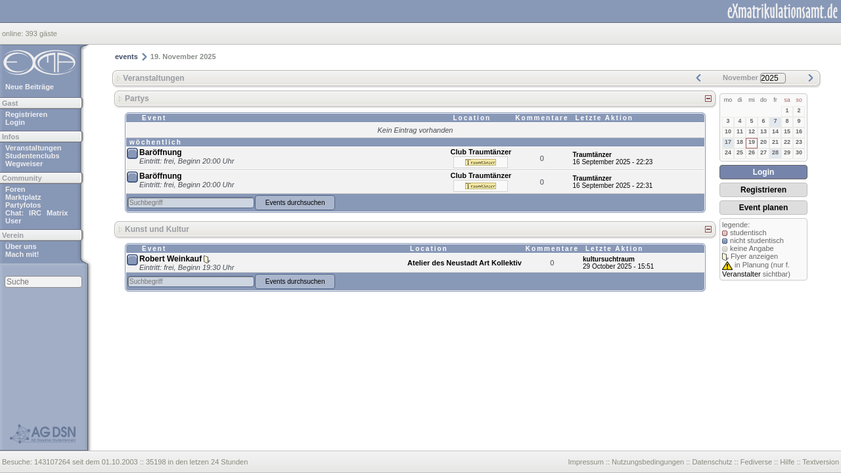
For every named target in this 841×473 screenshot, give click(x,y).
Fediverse (756, 462)
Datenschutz (712, 462)
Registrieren (26, 114)
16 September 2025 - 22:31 (613, 185)
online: (13, 33)
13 (763, 131)
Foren (15, 189)
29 (787, 152)
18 (740, 142)
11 (740, 131)
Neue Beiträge (29, 87)
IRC (35, 213)
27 (763, 152)
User (13, 221)
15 (787, 131)
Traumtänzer (592, 154)
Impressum (585, 462)
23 (799, 142)
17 (728, 142)
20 (763, 142)
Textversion (820, 462)
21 (775, 142)
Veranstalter (741, 274)
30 (799, 152)
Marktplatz (23, 197)
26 (751, 152)
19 (751, 142)
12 (751, 131)
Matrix (57, 213)
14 (775, 131)
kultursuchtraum (609, 259)
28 (775, 152)
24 (728, 152)
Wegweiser (24, 164)
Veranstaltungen (33, 148)
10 (728, 131)
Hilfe (787, 462)
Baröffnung (160, 152)
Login (15, 122)
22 (787, 142)
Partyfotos (23, 205)
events (126, 56)
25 (740, 152)
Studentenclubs (32, 156)
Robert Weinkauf (170, 258)
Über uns (21, 246)
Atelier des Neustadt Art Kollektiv (464, 263)
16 (799, 131)
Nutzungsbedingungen (648, 462)
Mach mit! (22, 254)
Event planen (763, 207)
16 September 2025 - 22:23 (613, 162)
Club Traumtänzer (480, 152)
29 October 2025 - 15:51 (618, 266)
